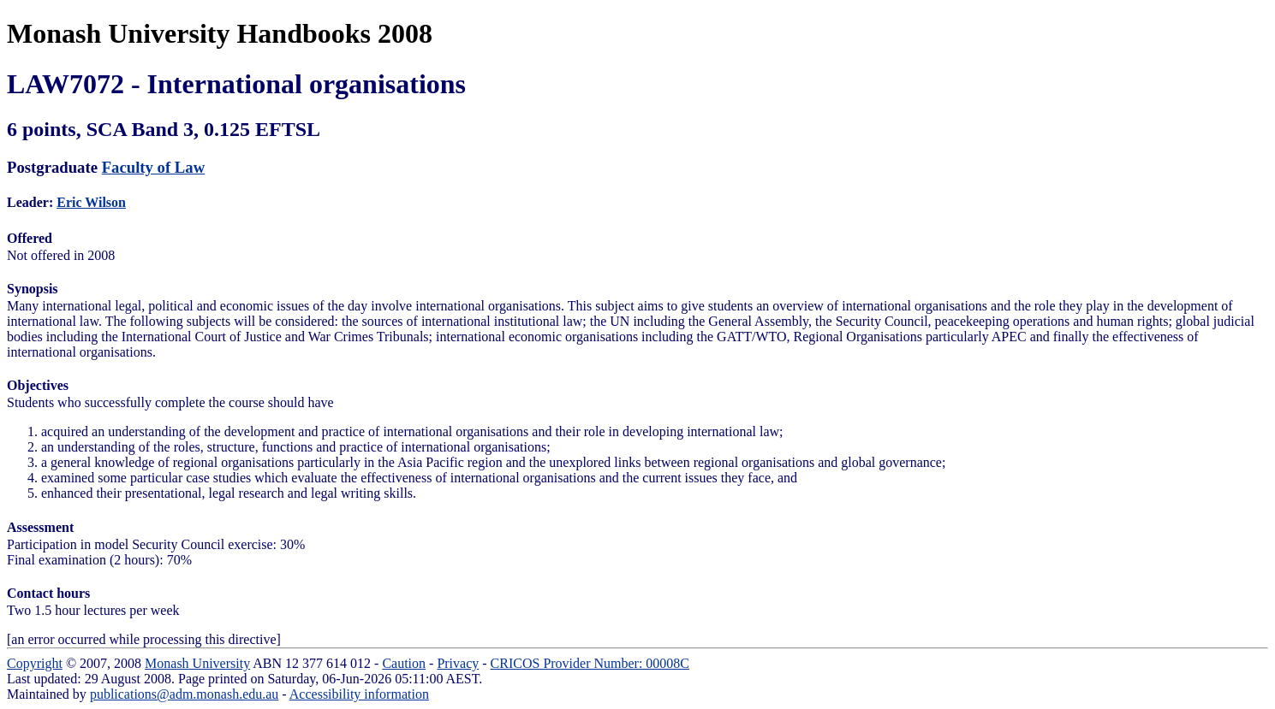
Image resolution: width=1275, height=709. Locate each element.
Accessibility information (359, 694)
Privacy (458, 663)
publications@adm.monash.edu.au (184, 694)
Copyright (35, 663)
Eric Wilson (91, 202)
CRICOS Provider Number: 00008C (590, 663)
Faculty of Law (154, 167)
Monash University (197, 663)
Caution (404, 663)
